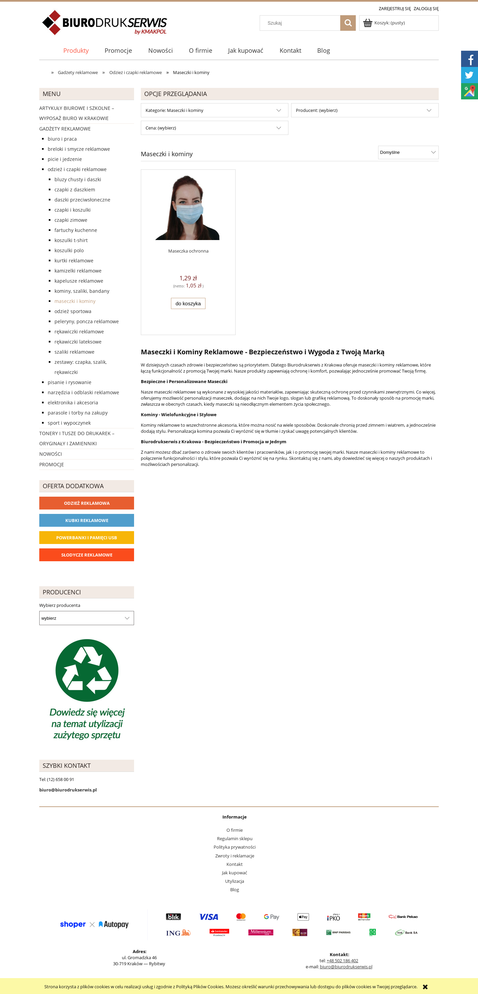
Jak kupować (234, 873)
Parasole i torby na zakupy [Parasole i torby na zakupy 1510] (78, 412)
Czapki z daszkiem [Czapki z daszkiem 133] (75, 189)
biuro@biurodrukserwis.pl (346, 967)
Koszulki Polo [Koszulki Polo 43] (69, 250)
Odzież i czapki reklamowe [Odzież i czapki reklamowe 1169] (77, 169)
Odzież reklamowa (87, 503)
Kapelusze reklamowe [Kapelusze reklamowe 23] (79, 281)
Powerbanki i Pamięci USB (86, 538)
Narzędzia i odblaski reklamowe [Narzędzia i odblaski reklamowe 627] (83, 392)
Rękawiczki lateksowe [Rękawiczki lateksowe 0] (78, 341)
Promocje (51, 464)
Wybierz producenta (59, 605)
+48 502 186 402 (342, 960)
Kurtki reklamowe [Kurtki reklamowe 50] (74, 260)
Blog (234, 889)
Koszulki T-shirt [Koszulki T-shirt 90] (71, 240)
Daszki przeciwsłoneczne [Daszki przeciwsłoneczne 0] (82, 199)
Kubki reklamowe (86, 520)
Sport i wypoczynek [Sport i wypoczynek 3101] (69, 423)
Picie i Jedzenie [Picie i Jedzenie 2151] (65, 159)
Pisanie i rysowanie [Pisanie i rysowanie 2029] (69, 382)
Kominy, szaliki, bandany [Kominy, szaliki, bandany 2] (82, 291)
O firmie (234, 830)
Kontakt (234, 864)
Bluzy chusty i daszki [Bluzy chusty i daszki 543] (78, 179)
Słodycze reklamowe (86, 555)
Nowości (50, 454)
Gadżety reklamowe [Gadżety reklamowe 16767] (65, 128)
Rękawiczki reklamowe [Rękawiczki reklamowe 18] (79, 331)
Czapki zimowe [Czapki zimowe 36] (71, 220)
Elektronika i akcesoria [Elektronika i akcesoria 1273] (73, 402)
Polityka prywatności (235, 847)
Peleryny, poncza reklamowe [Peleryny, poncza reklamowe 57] (87, 321)
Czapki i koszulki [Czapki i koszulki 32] (73, 210)
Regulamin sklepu (235, 838)
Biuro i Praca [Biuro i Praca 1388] (62, 139)
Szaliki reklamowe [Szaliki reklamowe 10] (74, 352)
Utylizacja (234, 881)
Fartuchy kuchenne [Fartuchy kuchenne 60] (76, 230)
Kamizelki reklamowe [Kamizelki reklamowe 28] (78, 270)
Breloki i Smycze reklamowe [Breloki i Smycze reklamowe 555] (79, 149)
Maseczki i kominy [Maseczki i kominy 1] (75, 301)
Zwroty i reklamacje (234, 856)
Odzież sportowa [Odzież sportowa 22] (73, 311)
